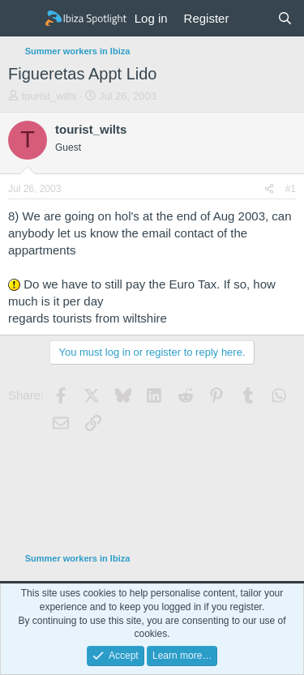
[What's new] (252, 18)
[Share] (269, 189)
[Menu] (22, 18)
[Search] (285, 18)
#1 (290, 188)
